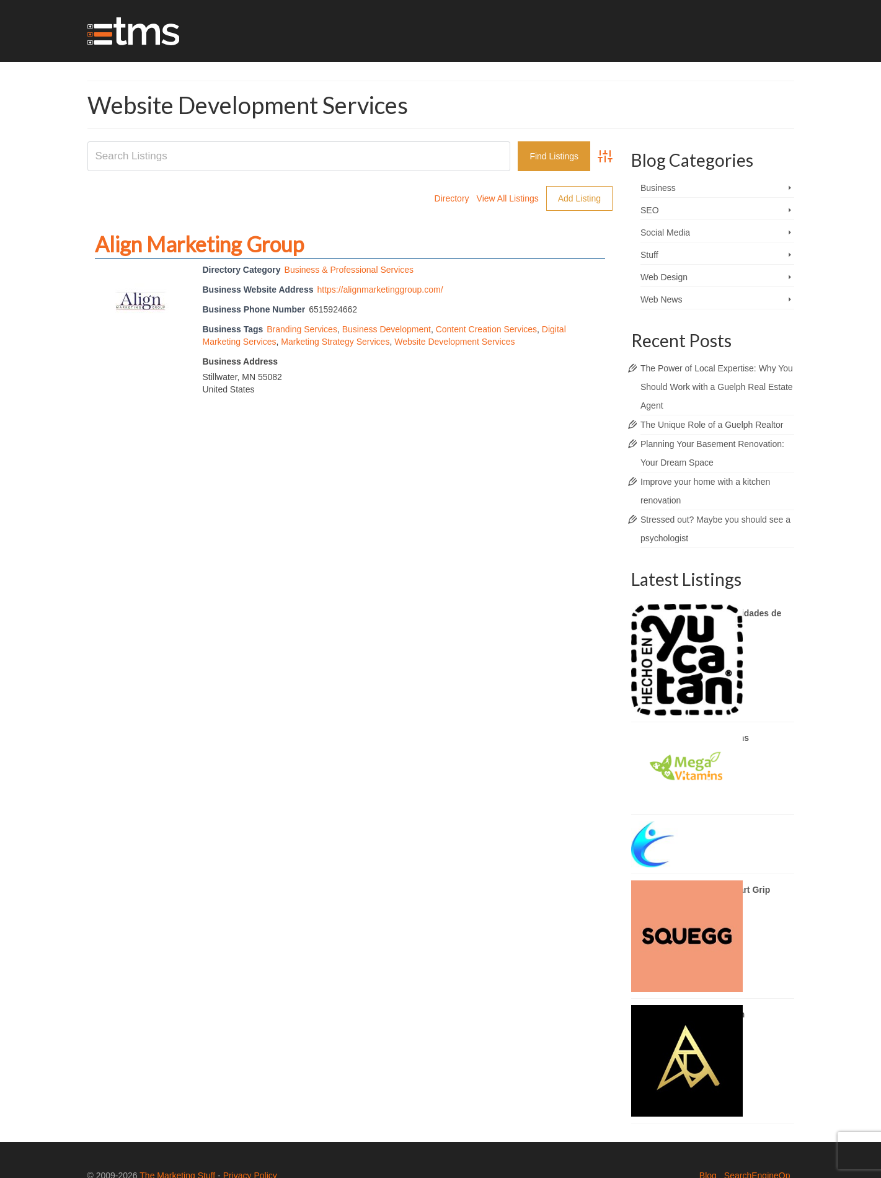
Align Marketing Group (199, 244)
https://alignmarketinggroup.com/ (380, 289)
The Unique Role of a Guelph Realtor (711, 425)
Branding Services (302, 329)
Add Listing (579, 198)
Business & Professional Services (349, 270)
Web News (661, 299)
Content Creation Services (486, 329)
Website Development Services (454, 342)
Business (658, 188)
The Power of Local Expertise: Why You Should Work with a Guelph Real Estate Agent (716, 386)
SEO (649, 210)
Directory (452, 198)
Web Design (664, 277)
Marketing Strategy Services (335, 342)
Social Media (665, 232)
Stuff (649, 255)
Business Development (386, 329)
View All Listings (508, 198)
